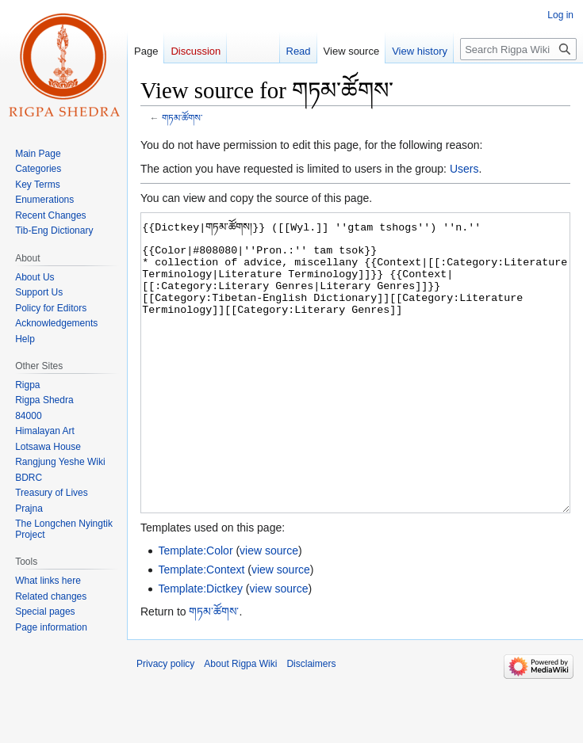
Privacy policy (165, 723)
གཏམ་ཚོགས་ (182, 117)
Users (464, 168)
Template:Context (201, 629)
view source (269, 610)
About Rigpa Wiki (240, 723)
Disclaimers (311, 723)
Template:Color (195, 610)
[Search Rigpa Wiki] (518, 49)
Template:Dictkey (200, 648)
